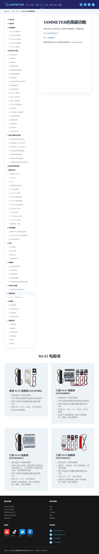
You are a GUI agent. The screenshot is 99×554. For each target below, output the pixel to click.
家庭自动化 (7, 518)
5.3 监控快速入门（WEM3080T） (18, 147)
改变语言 (44, 550)
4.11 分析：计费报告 (14, 93)
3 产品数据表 (11, 27)
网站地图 (52, 518)
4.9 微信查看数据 (13, 85)
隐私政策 (38, 550)
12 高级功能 (11, 293)
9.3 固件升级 (12, 254)
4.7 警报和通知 (13, 77)
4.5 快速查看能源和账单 (15, 70)
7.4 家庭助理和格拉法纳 (15, 185)
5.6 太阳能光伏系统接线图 (16, 158)
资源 (51, 506)
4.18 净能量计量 (13, 120)
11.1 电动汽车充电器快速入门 (17, 289)
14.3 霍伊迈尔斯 (13, 332)
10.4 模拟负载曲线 (14, 278)
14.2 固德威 (12, 328)
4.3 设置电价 (12, 62)
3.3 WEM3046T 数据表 (15, 39)
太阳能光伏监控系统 (10, 515)
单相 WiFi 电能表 (9, 506)
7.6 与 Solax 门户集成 (14, 193)
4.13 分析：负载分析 (14, 100)
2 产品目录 (10, 23)
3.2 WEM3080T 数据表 (15, 35)
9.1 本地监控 (12, 247)
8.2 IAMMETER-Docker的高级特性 (18, 235)
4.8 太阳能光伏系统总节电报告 (17, 81)
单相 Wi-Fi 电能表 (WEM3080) (25, 391)
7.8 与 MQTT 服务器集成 (15, 201)
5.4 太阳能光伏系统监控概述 (16, 150)
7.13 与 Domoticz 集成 (14, 220)
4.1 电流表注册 (13, 54)
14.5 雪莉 (11, 339)
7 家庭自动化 (11, 170)
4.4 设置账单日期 (13, 66)
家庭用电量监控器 (9, 512)
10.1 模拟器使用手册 (14, 266)
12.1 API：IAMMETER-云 (16, 297)
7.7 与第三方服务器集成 (15, 197)
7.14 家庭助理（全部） (15, 224)
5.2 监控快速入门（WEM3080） (17, 143)
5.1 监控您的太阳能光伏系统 (16, 139)
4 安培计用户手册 (12, 50)
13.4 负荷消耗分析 (14, 316)
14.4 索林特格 (12, 336)
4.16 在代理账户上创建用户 (16, 112)
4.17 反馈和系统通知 (14, 116)
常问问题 (52, 512)
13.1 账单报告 (12, 305)
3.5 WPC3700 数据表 (14, 47)
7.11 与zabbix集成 (13, 212)
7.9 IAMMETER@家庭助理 (16, 204)
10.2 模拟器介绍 (13, 270)
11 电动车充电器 (12, 285)
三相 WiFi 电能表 (9, 509)
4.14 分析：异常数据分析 (15, 104)
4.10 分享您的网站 (14, 89)
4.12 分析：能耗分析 (14, 97)
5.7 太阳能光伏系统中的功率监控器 (18, 162)
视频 (51, 515)
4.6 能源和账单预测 (14, 74)
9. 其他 (9, 243)
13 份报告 (10, 301)
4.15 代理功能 (12, 108)
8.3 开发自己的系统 (14, 239)
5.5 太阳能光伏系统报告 (15, 154)
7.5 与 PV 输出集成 (14, 189)
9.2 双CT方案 (12, 251)
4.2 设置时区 (12, 58)
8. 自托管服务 (11, 227)
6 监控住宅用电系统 (13, 166)
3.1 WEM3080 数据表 (14, 31)
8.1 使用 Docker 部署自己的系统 (17, 231)
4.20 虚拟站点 (12, 127)
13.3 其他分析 (12, 313)
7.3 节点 (11, 181)
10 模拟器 (10, 262)
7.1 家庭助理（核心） (15, 174)
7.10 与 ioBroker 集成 (14, 208)
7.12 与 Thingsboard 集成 (15, 216)
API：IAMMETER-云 (50, 33)
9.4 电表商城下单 (13, 258)
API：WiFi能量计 (49, 37)
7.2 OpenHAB (12, 178)
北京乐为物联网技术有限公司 (19, 550)
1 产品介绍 (10, 19)
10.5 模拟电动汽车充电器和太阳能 (18, 281)
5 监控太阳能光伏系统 (14, 135)
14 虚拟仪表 (11, 320)
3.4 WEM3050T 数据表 (15, 43)
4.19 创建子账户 (13, 123)
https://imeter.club (76, 42)
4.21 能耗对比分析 (14, 131)
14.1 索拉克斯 (12, 324)
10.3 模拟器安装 (13, 274)
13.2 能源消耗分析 (14, 309)
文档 (51, 509)
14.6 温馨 (11, 343)
